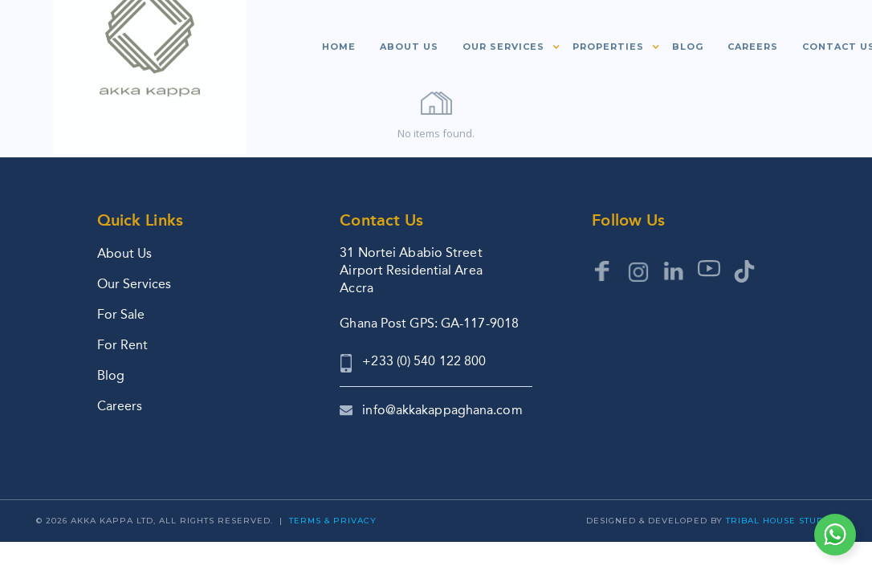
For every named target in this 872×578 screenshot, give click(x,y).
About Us (124, 253)
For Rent (122, 344)
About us (409, 46)
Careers (752, 46)
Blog (687, 46)
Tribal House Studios (782, 520)
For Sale (121, 314)
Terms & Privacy (333, 520)
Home (339, 46)
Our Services (134, 283)
